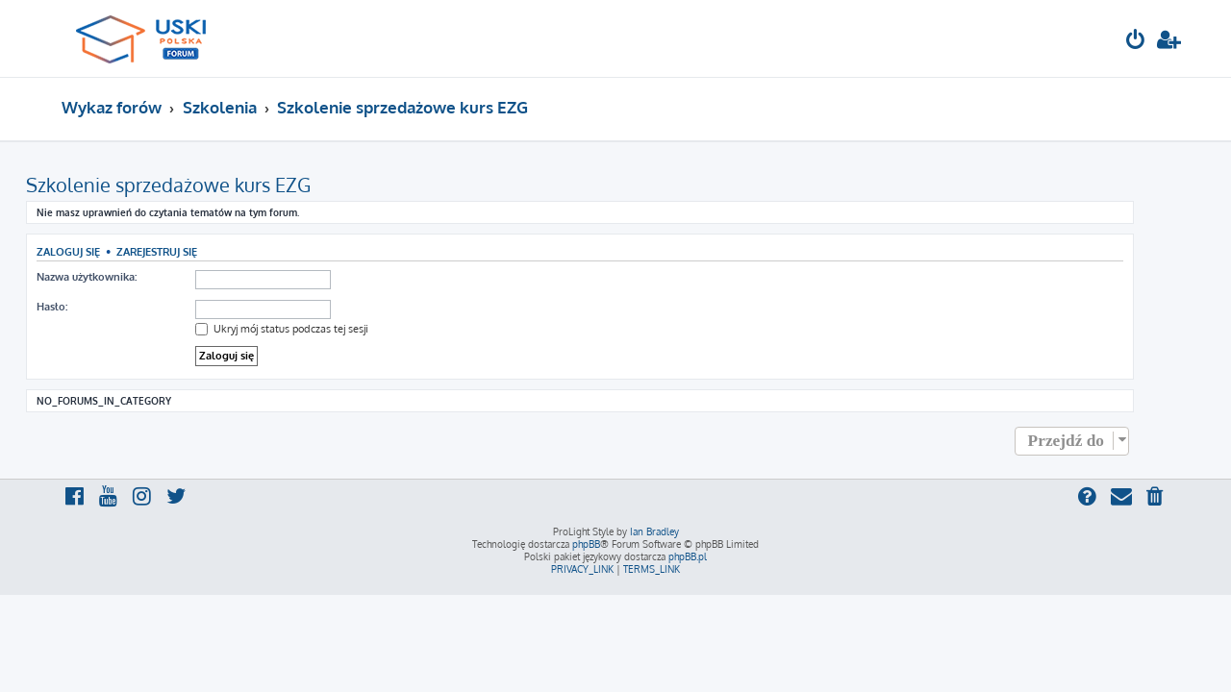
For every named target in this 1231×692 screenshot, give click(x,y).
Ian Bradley (654, 531)
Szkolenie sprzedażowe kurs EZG (204, 184)
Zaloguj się (104, 251)
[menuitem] (1135, 42)
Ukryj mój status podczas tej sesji (317, 328)
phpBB (586, 544)
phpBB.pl (687, 556)
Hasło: (87, 306)
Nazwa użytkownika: (122, 277)
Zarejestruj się (192, 251)
